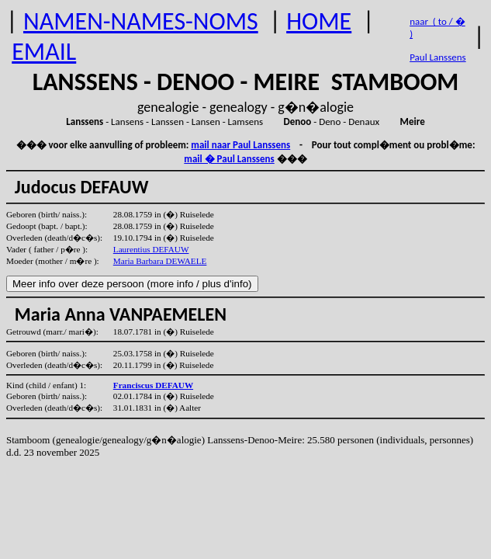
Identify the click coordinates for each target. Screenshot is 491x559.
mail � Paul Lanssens (229, 159)
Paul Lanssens (438, 57)
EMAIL (44, 51)
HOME (318, 21)
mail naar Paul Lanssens (240, 145)
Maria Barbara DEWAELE (160, 261)
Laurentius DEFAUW (151, 249)
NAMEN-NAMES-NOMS (140, 21)
